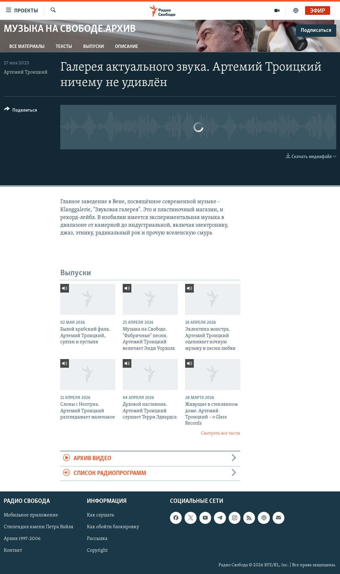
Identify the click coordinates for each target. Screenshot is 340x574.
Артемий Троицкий (26, 72)
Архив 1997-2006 (22, 538)
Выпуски (93, 46)
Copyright (97, 550)
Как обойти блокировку (113, 527)
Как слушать (100, 515)
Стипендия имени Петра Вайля (38, 527)
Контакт (13, 550)
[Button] (20, 111)
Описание (126, 46)
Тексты (64, 46)
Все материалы (27, 46)
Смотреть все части (220, 433)
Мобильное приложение (31, 515)
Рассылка (97, 538)
